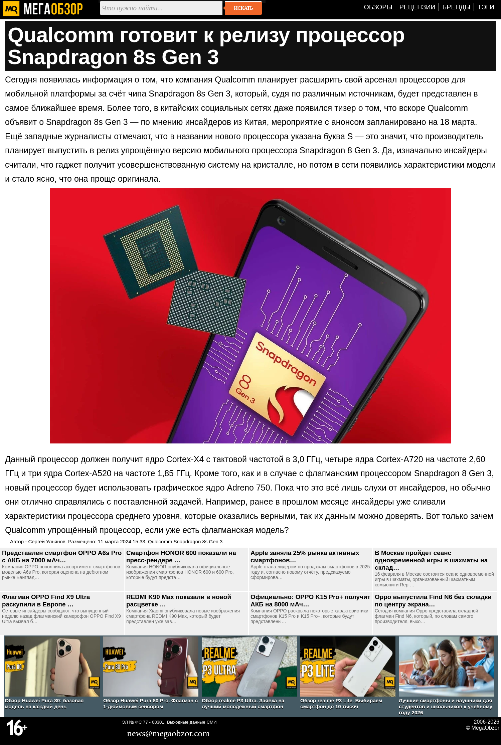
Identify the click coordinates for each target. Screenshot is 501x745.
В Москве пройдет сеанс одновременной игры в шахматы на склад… (431, 560)
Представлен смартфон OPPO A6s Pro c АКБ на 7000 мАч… (62, 556)
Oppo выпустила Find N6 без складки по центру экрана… (433, 600)
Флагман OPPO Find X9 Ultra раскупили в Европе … (46, 600)
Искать (243, 8)
